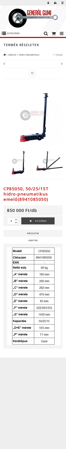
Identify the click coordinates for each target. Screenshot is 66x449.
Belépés (48, 3)
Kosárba (41, 220)
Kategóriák (13, 33)
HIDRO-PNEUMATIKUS (29, 54)
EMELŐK (12, 54)
